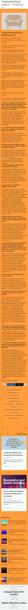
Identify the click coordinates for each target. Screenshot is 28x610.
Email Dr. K (7, 5)
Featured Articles (17, 39)
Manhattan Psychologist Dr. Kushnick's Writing (11, 40)
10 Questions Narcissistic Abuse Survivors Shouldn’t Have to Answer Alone (17, 559)
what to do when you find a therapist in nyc (14, 415)
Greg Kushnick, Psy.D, (15, 37)
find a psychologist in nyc (14, 392)
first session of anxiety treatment (14, 398)
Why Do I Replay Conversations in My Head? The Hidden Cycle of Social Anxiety (13, 493)
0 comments (4, 43)
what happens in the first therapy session (14, 409)
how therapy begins (9, 404)
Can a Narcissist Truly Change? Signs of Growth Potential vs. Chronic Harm (17, 570)
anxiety (3, 74)
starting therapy (19, 404)
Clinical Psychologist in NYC (7, 39)
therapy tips (14, 406)
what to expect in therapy (14, 418)
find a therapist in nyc (14, 395)
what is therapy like (14, 412)
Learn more (6, 466)
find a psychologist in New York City (14, 389)
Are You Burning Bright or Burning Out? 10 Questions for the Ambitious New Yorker (17, 531)
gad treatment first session (14, 401)
